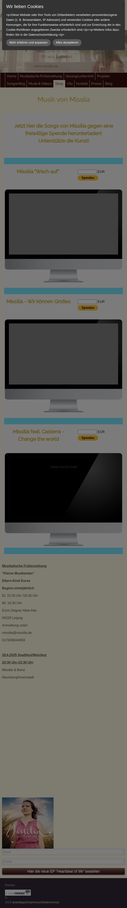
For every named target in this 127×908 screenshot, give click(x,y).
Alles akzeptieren (67, 42)
